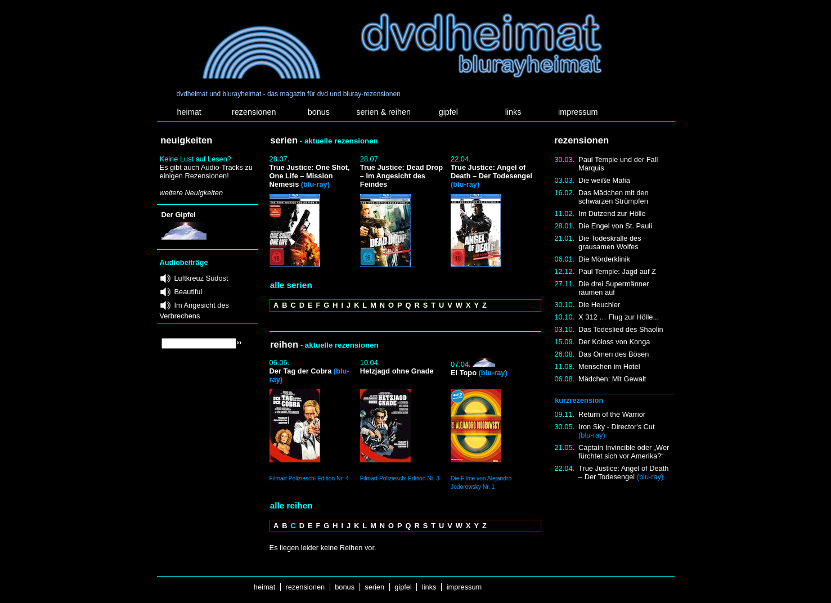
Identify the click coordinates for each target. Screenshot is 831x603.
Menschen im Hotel (609, 366)
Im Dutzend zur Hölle (611, 213)
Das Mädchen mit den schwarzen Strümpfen (613, 196)
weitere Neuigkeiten (191, 192)
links (513, 111)
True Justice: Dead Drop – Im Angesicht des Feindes (401, 175)
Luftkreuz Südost (201, 278)
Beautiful (188, 291)
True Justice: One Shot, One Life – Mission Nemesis (309, 175)
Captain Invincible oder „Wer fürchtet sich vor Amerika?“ (623, 451)
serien (375, 587)
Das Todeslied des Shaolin (620, 329)
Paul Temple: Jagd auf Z (617, 271)
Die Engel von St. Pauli (615, 226)
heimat (189, 111)
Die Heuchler (599, 304)
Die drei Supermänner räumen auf (613, 288)
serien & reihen (383, 111)
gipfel (448, 111)
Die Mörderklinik (604, 259)
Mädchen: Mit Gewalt (612, 379)
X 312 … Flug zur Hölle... (618, 317)
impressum (578, 111)
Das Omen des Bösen (613, 354)
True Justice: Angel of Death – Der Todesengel (623, 472)
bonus (319, 111)
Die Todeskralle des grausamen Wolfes (609, 242)
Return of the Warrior (611, 414)
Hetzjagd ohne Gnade (397, 371)
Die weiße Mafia (604, 180)
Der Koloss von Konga (614, 342)
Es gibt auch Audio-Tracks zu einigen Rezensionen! (206, 171)
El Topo (479, 372)
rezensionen (254, 111)
